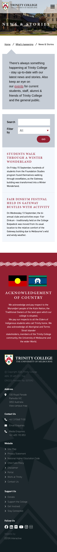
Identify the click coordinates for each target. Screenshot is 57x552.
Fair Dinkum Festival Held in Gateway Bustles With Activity (28, 203)
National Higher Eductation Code (24, 458)
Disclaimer (13, 467)
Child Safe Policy (16, 463)
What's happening (24, 44)
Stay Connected (15, 510)
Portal (11, 472)
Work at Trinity (15, 476)
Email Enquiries (16, 425)
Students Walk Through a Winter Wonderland (25, 158)
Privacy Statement (17, 453)
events (19, 86)
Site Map (12, 449)
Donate (11, 497)
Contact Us (13, 481)
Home (7, 44)
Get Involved (14, 506)
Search (11, 122)
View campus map (18, 405)
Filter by (10, 130)
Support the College (17, 501)
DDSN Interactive (13, 538)
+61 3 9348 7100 (17, 419)
